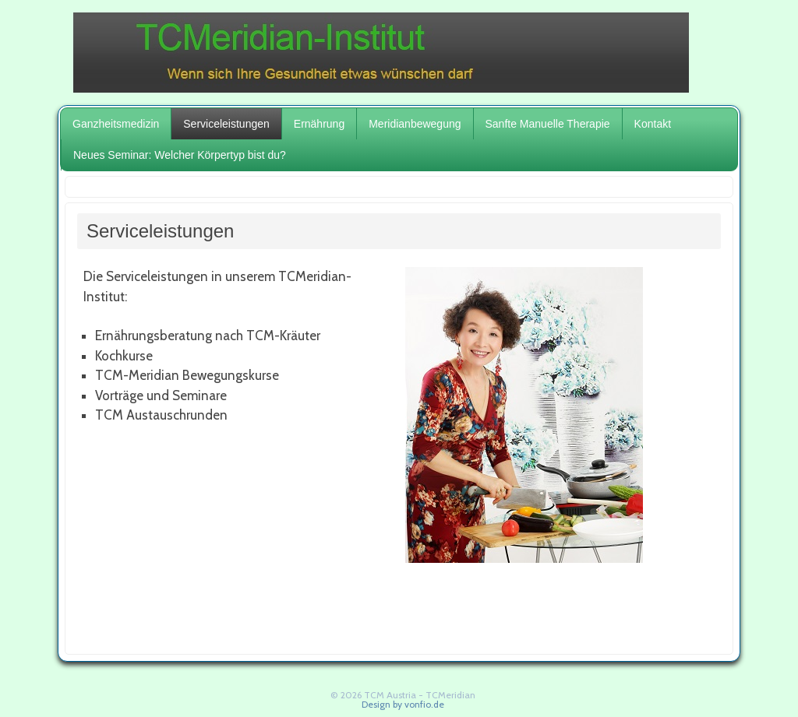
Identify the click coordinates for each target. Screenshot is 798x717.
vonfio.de (424, 704)
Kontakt (652, 124)
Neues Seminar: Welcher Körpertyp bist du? (179, 155)
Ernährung (319, 124)
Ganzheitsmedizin (115, 124)
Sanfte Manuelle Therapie (548, 124)
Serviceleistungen (226, 124)
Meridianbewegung (415, 124)
